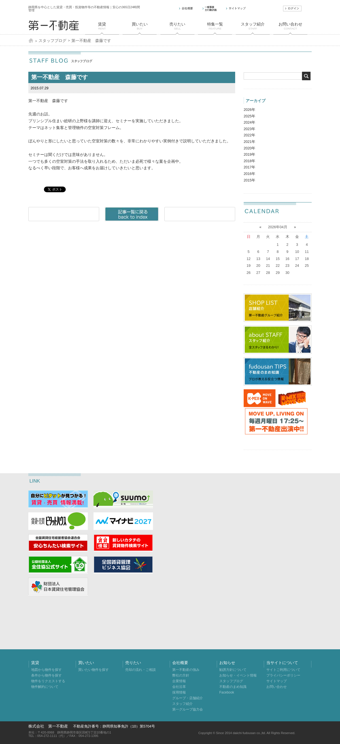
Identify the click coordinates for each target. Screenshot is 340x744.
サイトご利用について (283, 670)
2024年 (249, 122)
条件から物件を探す (46, 675)
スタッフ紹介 (182, 704)
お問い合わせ (276, 687)
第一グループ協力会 (187, 709)
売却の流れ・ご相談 (140, 670)
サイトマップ (276, 681)
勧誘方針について (232, 670)
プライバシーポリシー (283, 675)
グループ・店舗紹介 (187, 698)
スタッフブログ (52, 40)
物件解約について (44, 687)
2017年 (249, 167)
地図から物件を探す (46, 670)
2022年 (249, 135)
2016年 (249, 174)
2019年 (249, 155)
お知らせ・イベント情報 (238, 675)
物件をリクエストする (48, 681)
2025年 (249, 116)
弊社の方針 (180, 675)
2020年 (249, 148)
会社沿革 (179, 687)
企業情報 (179, 681)
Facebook (226, 692)
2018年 (249, 161)
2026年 (249, 110)
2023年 (249, 129)
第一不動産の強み (185, 670)
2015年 (249, 180)
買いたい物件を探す (93, 670)
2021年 (249, 142)
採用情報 (179, 692)
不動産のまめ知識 (232, 687)
